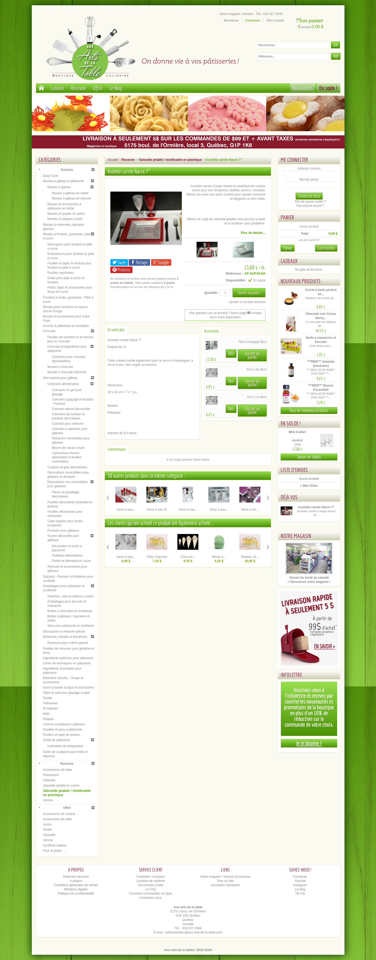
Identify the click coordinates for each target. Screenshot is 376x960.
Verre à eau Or (157, 509)
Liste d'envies (294, 469)
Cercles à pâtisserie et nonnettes (66, 326)
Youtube (300, 881)
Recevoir (78, 88)
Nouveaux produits (301, 281)
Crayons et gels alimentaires (67, 467)
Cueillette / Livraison (150, 877)
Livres (47, 824)
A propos (76, 881)
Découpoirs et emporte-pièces (64, 631)
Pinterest (121, 270)
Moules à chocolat (60, 367)
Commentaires (116, 449)
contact (254, 313)
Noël (46, 714)
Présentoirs (51, 775)
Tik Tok (300, 893)
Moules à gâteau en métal (70, 193)
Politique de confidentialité (76, 893)
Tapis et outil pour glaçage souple (66, 693)
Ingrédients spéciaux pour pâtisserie (68, 658)
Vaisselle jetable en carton (61, 785)
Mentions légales (76, 889)
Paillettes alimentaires (67, 555)
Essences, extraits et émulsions (65, 637)
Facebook (300, 877)
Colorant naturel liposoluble (71, 409)
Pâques (48, 719)
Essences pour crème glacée (68, 643)
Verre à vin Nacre (257, 397)
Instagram (300, 885)
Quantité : (211, 293)
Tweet (119, 262)
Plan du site (225, 881)
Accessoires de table (57, 770)
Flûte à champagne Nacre (252, 342)
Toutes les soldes (309, 457)
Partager (139, 262)
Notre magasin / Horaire (236, 14)
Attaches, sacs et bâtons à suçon (71, 596)
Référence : (234, 273)
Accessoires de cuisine (59, 814)
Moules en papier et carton (66, 213)
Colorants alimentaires (63, 384)
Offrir (97, 88)
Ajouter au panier (252, 355)
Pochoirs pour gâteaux (63, 530)
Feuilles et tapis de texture (61, 735)
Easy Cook (50, 176)
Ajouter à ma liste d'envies (247, 302)
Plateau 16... (250, 557)
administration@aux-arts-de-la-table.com (193, 932)
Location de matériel (150, 881)
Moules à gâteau (59, 187)
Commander (326, 248)
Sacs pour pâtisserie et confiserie (71, 626)
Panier (287, 217)
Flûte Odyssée (157, 557)
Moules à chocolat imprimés (67, 372)
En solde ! (328, 88)
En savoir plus (116, 329)
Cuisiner (57, 88)
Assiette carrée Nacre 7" (316, 507)
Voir (231, 353)
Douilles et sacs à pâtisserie (62, 729)
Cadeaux (289, 261)
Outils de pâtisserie (56, 740)
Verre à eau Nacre (256, 369)
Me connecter (294, 159)
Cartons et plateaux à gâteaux (64, 724)
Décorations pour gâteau (60, 378)
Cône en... (188, 557)
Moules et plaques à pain (65, 219)
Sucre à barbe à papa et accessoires (68, 687)
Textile (47, 698)
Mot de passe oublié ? (310, 201)
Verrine (48, 800)
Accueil (112, 160)
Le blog (300, 889)
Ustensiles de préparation (65, 746)
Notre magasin (296, 535)
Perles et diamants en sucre (71, 561)
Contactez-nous (151, 898)
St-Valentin (50, 708)
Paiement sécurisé (76, 877)
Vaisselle (49, 780)
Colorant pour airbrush (67, 423)
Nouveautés (302, 88)
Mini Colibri (297, 432)
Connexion (252, 20)
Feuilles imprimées (61, 273)
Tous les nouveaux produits (309, 410)
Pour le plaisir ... (54, 851)
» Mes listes (309, 485)
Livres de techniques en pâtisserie (67, 663)
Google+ (161, 262)
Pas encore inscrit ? (310, 206)
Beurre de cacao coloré (68, 448)
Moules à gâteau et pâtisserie (63, 181)
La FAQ (150, 889)
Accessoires (211, 330)
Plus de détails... (253, 233)
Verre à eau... (125, 509)
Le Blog (115, 88)
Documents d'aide (150, 885)
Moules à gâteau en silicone (71, 198)
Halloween (50, 703)
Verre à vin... (250, 509)
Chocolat (49, 331)
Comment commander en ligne (150, 893)
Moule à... (219, 557)
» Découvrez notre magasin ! (308, 582)
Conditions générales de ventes (76, 885)
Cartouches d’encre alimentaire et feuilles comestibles (67, 457)
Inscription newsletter (225, 885)
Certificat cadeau (55, 845)
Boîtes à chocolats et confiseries (70, 611)
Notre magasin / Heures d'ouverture (225, 877)
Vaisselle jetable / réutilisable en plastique (170, 160)
